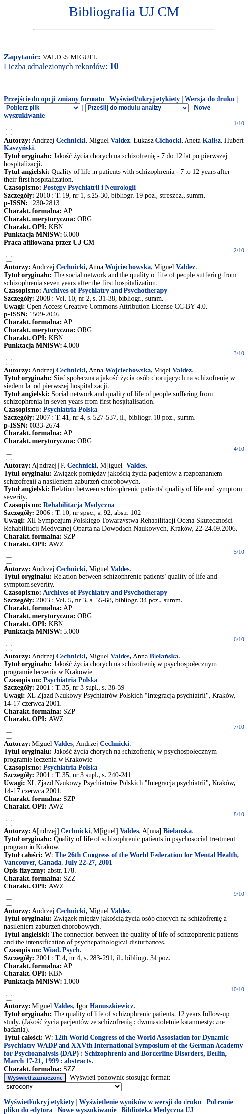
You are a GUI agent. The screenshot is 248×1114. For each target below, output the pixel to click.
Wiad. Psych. (62, 950)
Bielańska (164, 656)
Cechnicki (71, 140)
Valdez (120, 140)
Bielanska (177, 831)
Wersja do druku (210, 99)
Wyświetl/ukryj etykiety (144, 99)
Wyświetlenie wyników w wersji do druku (140, 1102)
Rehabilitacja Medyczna (79, 505)
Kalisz (212, 140)
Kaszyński (19, 148)
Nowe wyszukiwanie (87, 1110)
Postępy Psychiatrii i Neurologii (89, 187)
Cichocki (168, 140)
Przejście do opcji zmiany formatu (54, 99)
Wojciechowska (128, 267)
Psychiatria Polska (70, 409)
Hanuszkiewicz (111, 1006)
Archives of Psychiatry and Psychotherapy (105, 290)
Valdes (136, 465)
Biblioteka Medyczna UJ (158, 1110)
